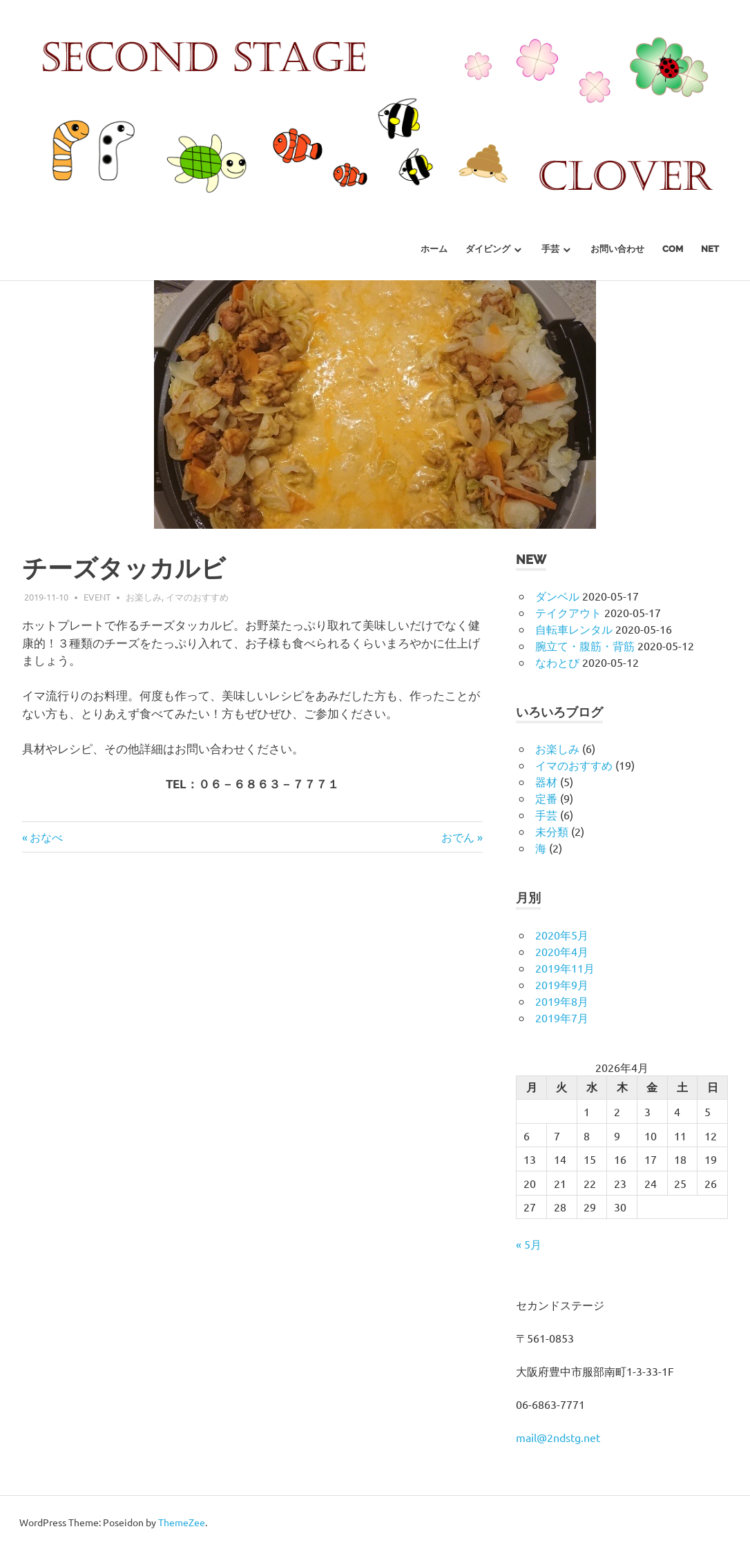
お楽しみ (144, 597)
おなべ (46, 837)
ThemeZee (181, 1522)
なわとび (557, 662)
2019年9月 (561, 984)
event (97, 597)
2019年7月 (561, 1017)
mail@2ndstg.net (558, 1437)
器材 (546, 781)
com (672, 249)
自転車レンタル (574, 629)
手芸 (550, 249)
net (710, 249)
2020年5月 (561, 935)
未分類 (551, 831)
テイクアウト (568, 612)
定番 (546, 798)
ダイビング (487, 249)
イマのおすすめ (197, 597)
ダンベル (557, 596)
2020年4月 (561, 951)
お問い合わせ (617, 249)
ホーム (434, 249)
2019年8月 (561, 1001)
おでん (457, 837)
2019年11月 (565, 968)
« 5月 (528, 1244)
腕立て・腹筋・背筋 (585, 645)
